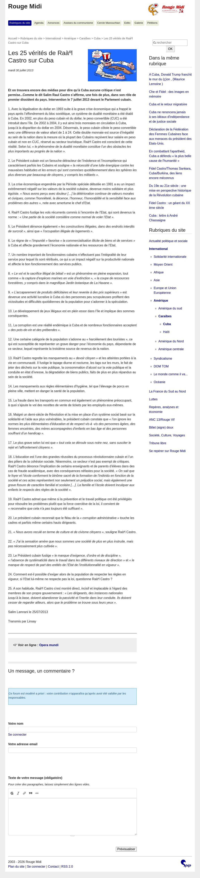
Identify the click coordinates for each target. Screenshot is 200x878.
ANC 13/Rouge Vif (161, 419)
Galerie (139, 22)
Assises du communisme (78, 22)
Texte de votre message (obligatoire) (35, 777)
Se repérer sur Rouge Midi (167, 451)
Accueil (12, 38)
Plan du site (16, 866)
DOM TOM (161, 366)
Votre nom (15, 723)
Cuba (97, 38)
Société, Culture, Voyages (167, 435)
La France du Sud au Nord (167, 391)
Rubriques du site (19, 22)
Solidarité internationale (170, 256)
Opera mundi (49, 645)
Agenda (39, 22)
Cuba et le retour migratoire (168, 104)
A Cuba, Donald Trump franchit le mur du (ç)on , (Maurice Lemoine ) (170, 79)
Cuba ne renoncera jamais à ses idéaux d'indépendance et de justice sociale (169, 116)
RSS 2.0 (67, 866)
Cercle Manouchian (108, 22)
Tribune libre (157, 443)
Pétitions (152, 22)
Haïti (166, 332)
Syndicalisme (163, 358)
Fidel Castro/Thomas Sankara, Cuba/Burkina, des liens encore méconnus (170, 173)
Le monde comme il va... (171, 374)
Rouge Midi (25, 6)
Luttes (153, 399)
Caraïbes (85, 38)
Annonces (53, 22)
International (53, 38)
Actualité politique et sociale (168, 241)
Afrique (159, 272)
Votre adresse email (23, 744)
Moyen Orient (163, 264)
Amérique (70, 38)
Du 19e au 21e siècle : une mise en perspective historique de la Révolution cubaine (170, 190)
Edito (127, 22)
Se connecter (17, 734)
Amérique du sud (170, 308)
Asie (157, 280)
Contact (53, 866)
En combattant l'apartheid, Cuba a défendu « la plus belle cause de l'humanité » (170, 156)
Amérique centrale (171, 349)
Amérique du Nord (171, 341)
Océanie (159, 382)
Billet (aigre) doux (161, 427)
